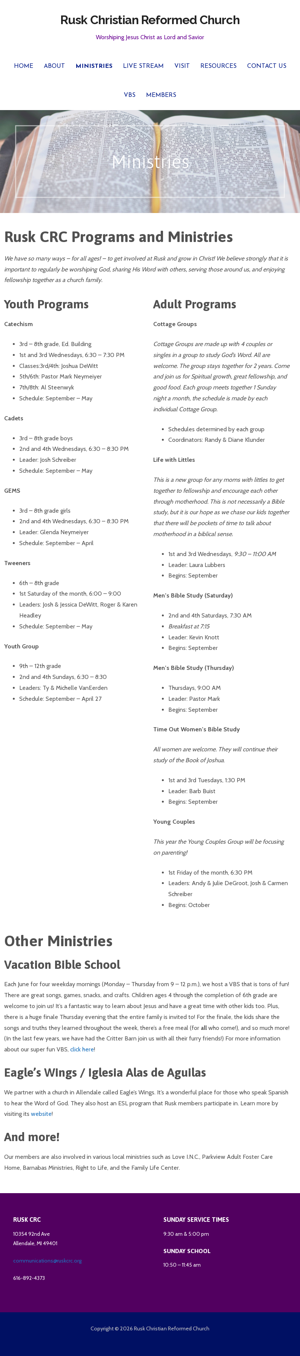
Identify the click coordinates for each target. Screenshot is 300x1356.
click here (82, 1049)
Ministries (93, 66)
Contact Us (266, 66)
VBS (129, 95)
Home (23, 66)
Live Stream (143, 66)
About (54, 66)
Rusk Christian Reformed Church (149, 20)
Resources (218, 66)
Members (161, 95)
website (41, 1113)
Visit (182, 66)
